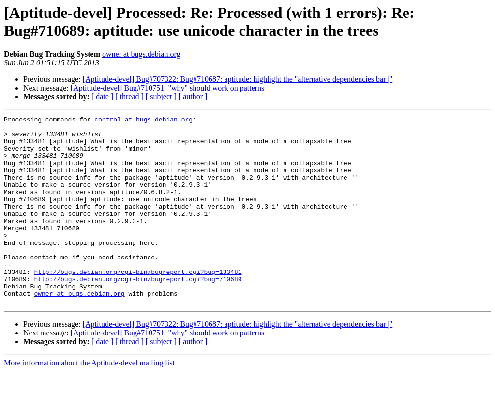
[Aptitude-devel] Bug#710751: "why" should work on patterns (168, 88)
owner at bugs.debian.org (141, 54)
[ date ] (102, 96)
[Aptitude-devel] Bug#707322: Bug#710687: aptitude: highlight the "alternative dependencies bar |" (238, 79)
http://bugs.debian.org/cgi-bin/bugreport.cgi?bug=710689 (137, 312)
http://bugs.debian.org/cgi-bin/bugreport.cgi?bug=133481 (137, 303)
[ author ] (193, 96)
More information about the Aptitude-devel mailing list (89, 400)
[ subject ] (161, 96)
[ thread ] (129, 96)
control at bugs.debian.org (143, 120)
